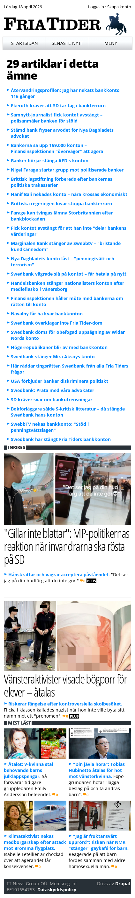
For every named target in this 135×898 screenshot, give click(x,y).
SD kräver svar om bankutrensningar (51, 399)
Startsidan (24, 43)
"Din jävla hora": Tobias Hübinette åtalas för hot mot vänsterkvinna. (97, 770)
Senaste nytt (67, 43)
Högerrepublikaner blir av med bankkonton (59, 347)
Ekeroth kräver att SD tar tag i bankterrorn (58, 105)
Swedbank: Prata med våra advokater (52, 390)
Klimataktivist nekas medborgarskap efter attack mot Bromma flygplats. (35, 842)
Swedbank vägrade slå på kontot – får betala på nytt (68, 274)
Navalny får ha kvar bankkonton (47, 314)
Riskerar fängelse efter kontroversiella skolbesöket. (65, 704)
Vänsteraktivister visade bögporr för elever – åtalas (65, 685)
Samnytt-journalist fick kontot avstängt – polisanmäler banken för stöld (56, 118)
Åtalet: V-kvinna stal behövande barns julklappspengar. (28, 770)
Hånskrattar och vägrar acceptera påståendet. (59, 575)
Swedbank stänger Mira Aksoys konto (53, 357)
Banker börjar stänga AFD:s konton (49, 161)
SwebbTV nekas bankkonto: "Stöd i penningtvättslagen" (50, 427)
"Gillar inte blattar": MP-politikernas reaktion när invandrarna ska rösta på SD (66, 545)
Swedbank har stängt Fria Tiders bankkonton (61, 439)
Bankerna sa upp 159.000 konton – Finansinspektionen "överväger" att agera (57, 148)
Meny (110, 43)
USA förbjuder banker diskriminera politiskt (59, 381)
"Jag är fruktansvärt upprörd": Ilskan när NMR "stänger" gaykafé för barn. (99, 842)
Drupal (122, 883)
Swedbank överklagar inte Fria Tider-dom (56, 323)
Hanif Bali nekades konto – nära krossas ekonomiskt (69, 194)
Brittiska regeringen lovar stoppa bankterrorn (61, 203)
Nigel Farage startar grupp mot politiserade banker (67, 170)
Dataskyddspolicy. (57, 890)
